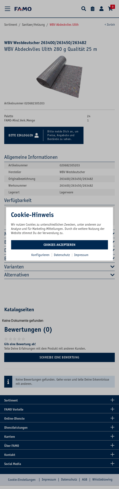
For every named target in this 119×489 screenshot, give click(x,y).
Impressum (81, 255)
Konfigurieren (40, 255)
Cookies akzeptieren (60, 245)
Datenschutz (62, 255)
